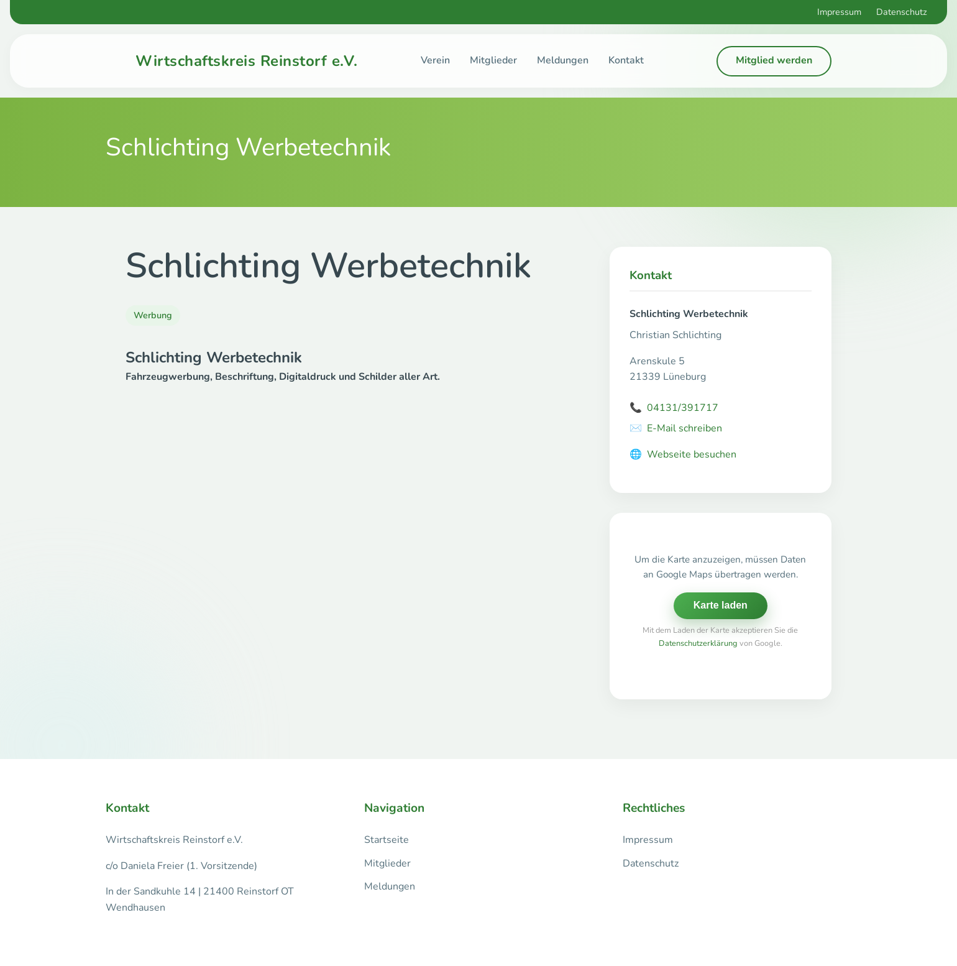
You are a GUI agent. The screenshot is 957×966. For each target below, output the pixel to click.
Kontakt (626, 60)
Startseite (386, 840)
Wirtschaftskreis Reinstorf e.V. (246, 61)
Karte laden (721, 605)
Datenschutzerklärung (698, 643)
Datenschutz (901, 12)
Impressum (839, 12)
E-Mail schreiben (676, 429)
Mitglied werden (774, 60)
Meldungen (562, 60)
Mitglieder (493, 60)
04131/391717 (674, 408)
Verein (435, 60)
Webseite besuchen (683, 455)
